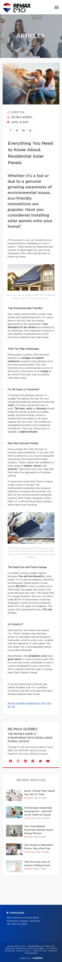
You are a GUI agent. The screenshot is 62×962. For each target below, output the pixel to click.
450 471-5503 (19, 924)
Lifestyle (16, 112)
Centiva (37, 958)
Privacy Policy (24, 951)
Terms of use (39, 951)
